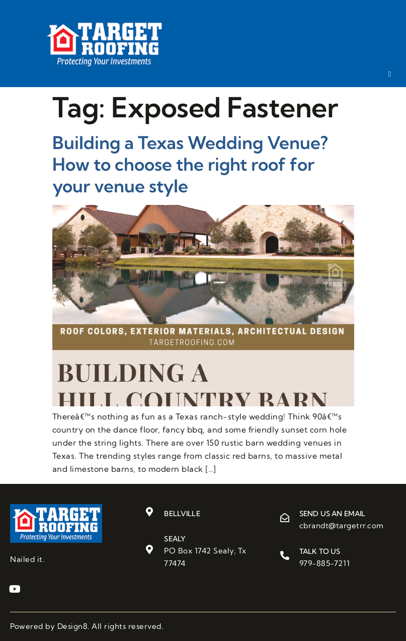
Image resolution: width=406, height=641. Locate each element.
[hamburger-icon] (389, 74)
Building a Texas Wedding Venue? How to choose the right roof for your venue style (190, 164)
